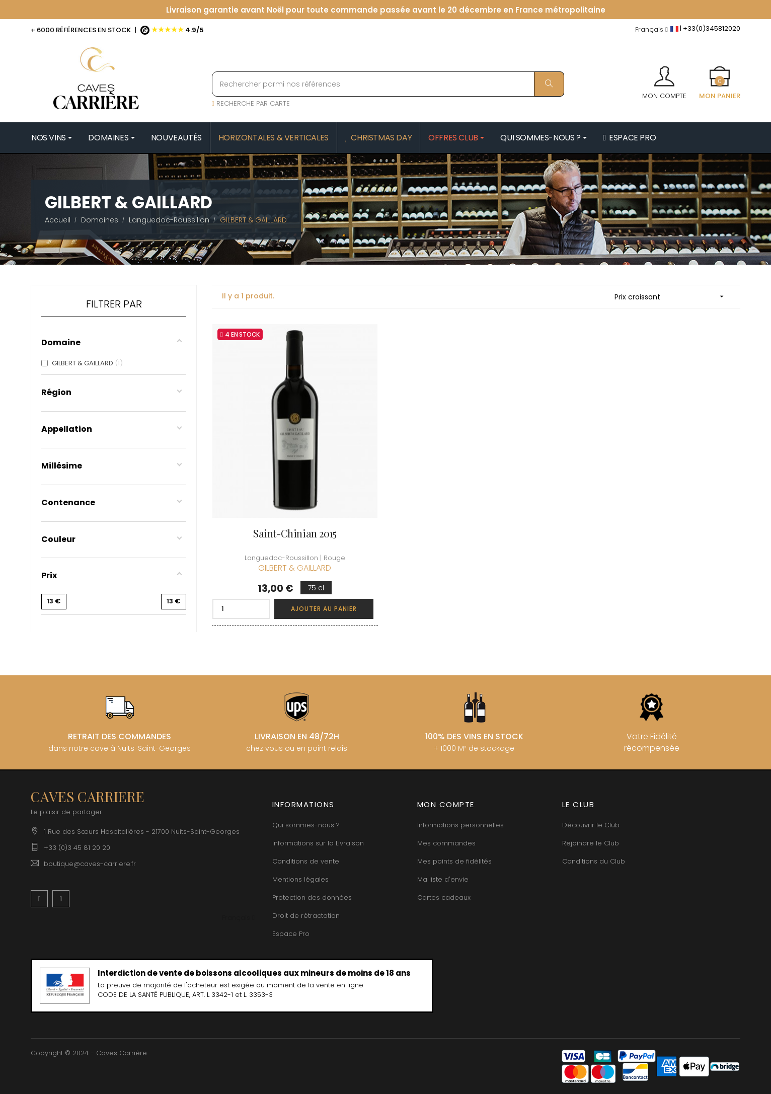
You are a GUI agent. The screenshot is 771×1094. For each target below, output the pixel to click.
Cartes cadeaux (444, 897)
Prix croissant (672, 296)
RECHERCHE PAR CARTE (251, 103)
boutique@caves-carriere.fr (90, 864)
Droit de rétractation (306, 915)
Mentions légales (300, 879)
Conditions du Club (593, 861)
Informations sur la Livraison (318, 843)
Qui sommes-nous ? (306, 825)
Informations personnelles (460, 825)
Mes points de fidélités (454, 861)
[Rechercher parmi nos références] (388, 84)
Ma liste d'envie (443, 879)
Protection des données (312, 897)
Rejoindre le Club (590, 843)
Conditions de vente (305, 861)
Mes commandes (446, 843)
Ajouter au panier (324, 608)
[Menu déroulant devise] (651, 30)
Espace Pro (291, 934)
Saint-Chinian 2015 (295, 533)
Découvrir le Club (591, 825)
